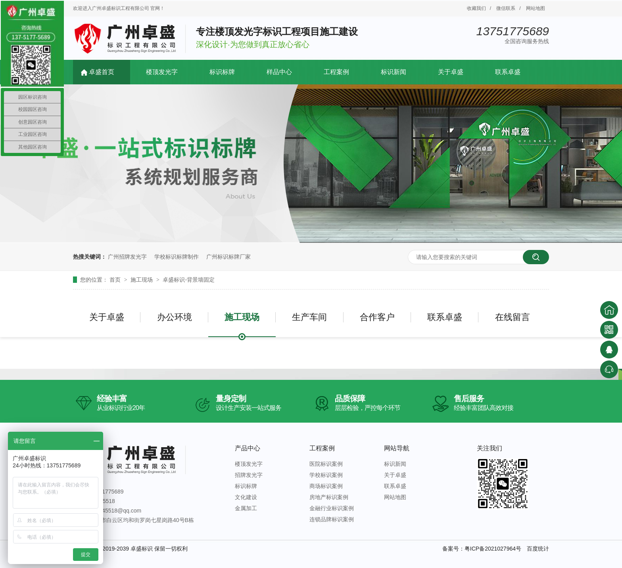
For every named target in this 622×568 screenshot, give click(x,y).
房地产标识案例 (328, 497)
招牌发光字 (249, 475)
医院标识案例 (326, 464)
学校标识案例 (326, 475)
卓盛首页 (101, 72)
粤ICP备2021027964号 (493, 548)
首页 (115, 279)
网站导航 (396, 448)
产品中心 (247, 448)
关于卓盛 (450, 72)
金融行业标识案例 (331, 508)
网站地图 (535, 8)
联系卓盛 (507, 72)
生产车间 (309, 317)
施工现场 (142, 279)
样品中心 (279, 72)
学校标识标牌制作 (176, 257)
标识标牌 (222, 72)
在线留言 (512, 317)
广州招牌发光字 (127, 257)
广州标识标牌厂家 (228, 257)
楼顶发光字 (162, 72)
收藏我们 (476, 8)
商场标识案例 (326, 486)
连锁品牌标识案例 (331, 519)
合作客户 (377, 317)
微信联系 (505, 8)
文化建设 (246, 497)
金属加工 (246, 508)
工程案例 (336, 72)
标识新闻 (393, 72)
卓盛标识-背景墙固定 (189, 279)
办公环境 (174, 317)
